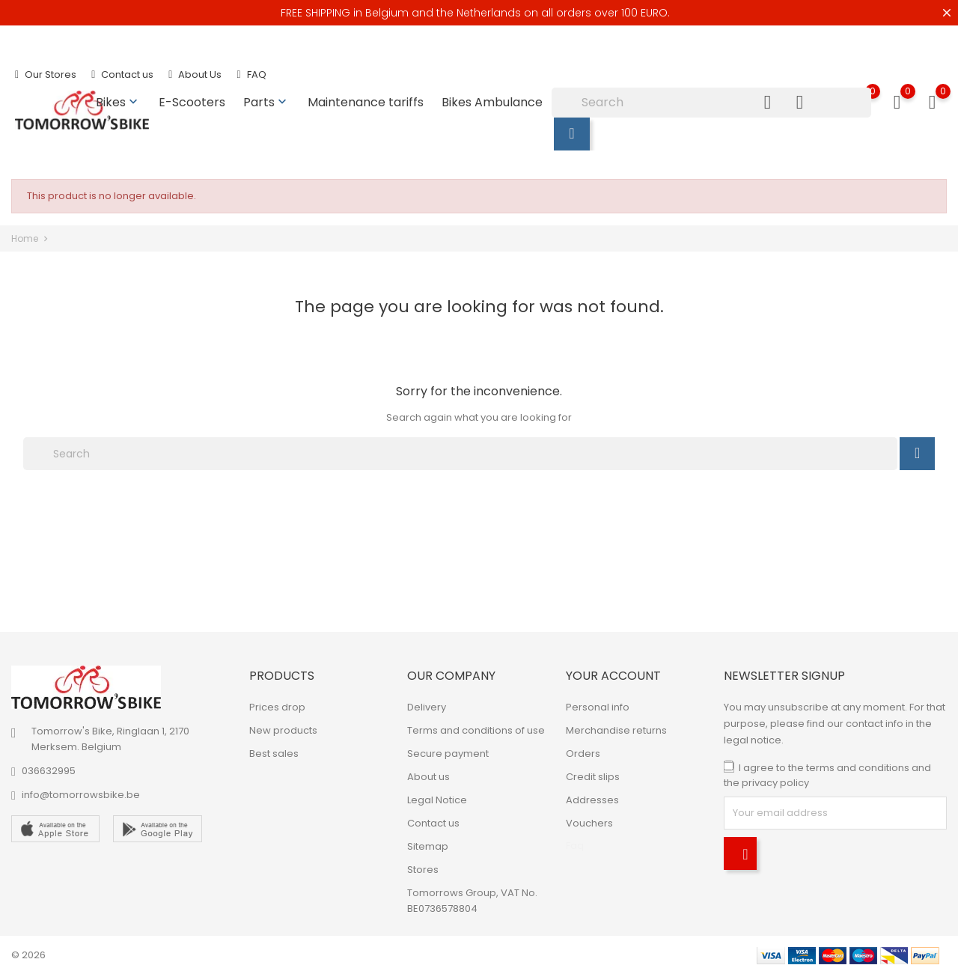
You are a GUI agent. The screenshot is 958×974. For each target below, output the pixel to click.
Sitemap (427, 846)
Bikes (118, 102)
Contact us (122, 74)
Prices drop (277, 707)
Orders (583, 753)
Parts (266, 102)
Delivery (426, 707)
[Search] (711, 103)
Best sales (274, 753)
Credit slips (593, 777)
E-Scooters (192, 102)
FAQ (251, 74)
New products (283, 730)
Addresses (592, 800)
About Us (195, 74)
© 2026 (28, 955)
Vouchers (589, 823)
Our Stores (45, 74)
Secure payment (448, 753)
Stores (423, 869)
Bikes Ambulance (492, 102)
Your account (613, 675)
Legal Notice (437, 800)
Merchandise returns (616, 730)
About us (428, 777)
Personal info (597, 707)
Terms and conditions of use (476, 730)
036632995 (49, 771)
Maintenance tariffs (366, 102)
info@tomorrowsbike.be (81, 795)
